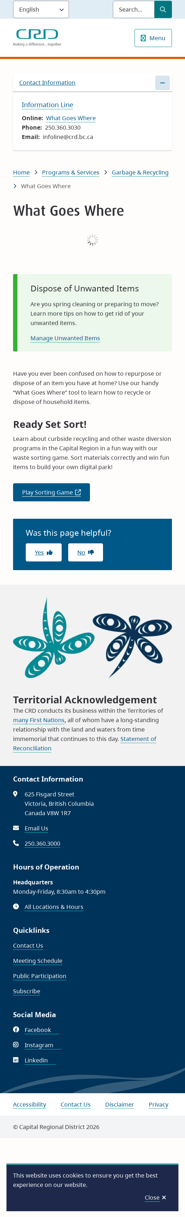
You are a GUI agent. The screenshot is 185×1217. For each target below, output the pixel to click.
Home (21, 172)
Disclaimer (119, 1104)
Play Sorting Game (56, 494)
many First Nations (39, 720)
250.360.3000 (42, 843)
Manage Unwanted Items (65, 338)
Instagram (43, 1045)
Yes (39, 552)
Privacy (158, 1104)
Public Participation (39, 976)
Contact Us (28, 945)
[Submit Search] (163, 9)
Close (152, 1197)
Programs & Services (70, 172)
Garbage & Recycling (140, 172)
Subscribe (26, 991)
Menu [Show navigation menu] (157, 38)
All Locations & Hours (54, 907)
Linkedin (40, 1060)
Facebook (42, 1030)
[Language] (41, 9)
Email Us (36, 828)
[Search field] (134, 9)
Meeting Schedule (37, 961)
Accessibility (29, 1104)
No (81, 552)
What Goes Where (71, 118)
